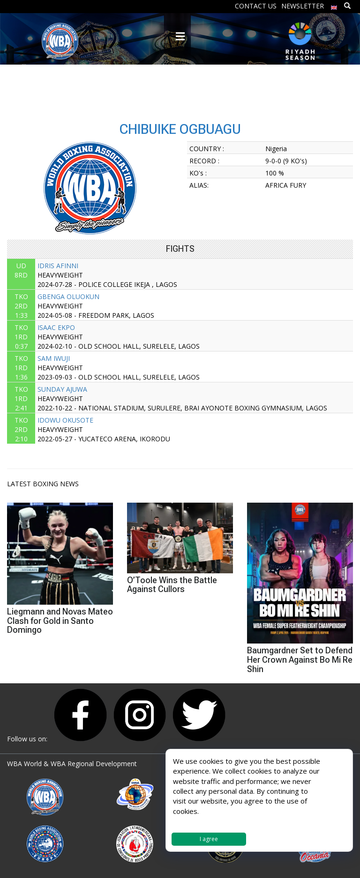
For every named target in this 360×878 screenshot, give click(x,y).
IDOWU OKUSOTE (65, 420)
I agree (209, 839)
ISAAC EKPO (56, 327)
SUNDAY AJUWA (62, 389)
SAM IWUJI (54, 358)
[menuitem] (334, 5)
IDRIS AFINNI (58, 265)
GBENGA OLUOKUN (68, 296)
